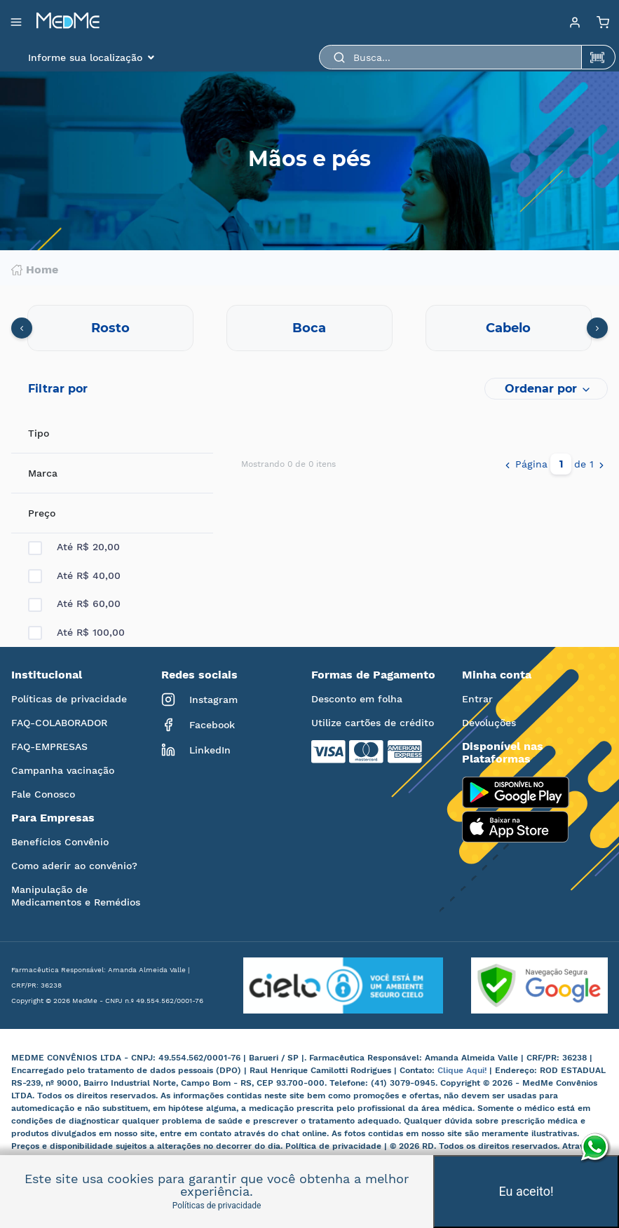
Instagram (199, 700)
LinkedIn (196, 750)
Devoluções (489, 722)
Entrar (477, 698)
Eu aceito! (525, 1191)
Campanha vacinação (62, 770)
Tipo (38, 433)
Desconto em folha (356, 698)
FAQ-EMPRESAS (49, 746)
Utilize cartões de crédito (372, 722)
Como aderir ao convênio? (74, 865)
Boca (309, 328)
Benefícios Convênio (60, 841)
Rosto (110, 328)
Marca (42, 473)
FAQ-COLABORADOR (59, 722)
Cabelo (508, 328)
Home (34, 270)
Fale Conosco (43, 794)
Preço (41, 513)
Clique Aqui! (463, 1070)
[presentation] (21, 328)
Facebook (198, 725)
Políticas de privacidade (69, 698)
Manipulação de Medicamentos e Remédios (75, 896)
